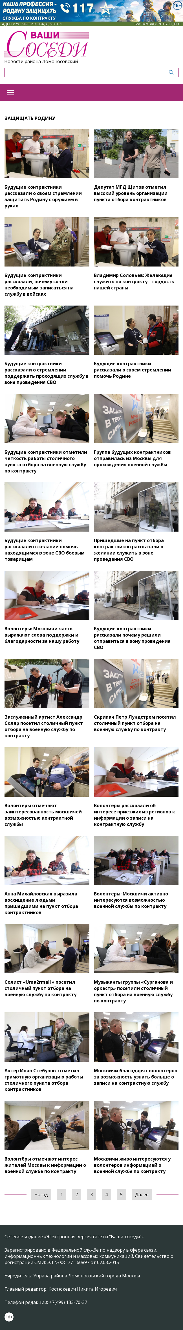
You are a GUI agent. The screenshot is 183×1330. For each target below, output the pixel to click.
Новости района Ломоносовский (41, 61)
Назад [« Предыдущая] (41, 1194)
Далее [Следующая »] (142, 1194)
